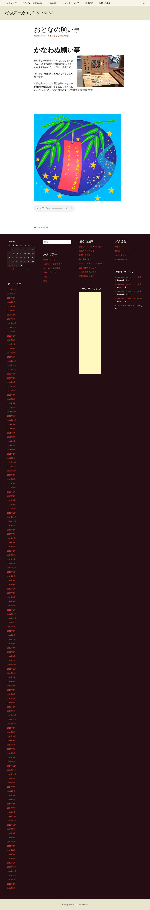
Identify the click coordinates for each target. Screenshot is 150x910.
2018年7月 (11, 584)
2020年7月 (11, 483)
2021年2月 (11, 454)
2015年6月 (11, 740)
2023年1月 (11, 357)
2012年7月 (11, 888)
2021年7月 (11, 433)
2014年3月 (11, 804)
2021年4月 (11, 445)
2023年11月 (12, 327)
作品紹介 (53, 3)
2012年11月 (12, 871)
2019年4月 (11, 546)
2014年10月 (12, 774)
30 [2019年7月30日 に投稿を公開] (17, 265)
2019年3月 (11, 551)
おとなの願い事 (57, 29)
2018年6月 (11, 589)
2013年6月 (11, 842)
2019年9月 (11, 525)
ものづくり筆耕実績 (51, 268)
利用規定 (89, 3)
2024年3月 (11, 310)
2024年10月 (12, 289)
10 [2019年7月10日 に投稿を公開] (21, 253)
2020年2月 (11, 504)
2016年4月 (11, 698)
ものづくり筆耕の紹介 (33, 3)
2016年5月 (11, 694)
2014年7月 (11, 787)
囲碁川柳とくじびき (87, 268)
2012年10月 (12, 875)
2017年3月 (11, 652)
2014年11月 (12, 770)
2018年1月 (11, 610)
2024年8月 (11, 298)
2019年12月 (12, 513)
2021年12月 (12, 412)
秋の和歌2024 (84, 259)
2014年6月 (11, 791)
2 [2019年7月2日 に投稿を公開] (17, 249)
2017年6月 (11, 639)
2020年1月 (11, 508)
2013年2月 (11, 858)
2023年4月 (11, 344)
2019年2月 (11, 555)
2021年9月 (11, 424)
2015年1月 (11, 761)
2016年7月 (11, 686)
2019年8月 (11, 530)
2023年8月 (11, 331)
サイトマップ (10, 3)
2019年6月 (11, 538)
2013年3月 (11, 854)
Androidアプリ (49, 260)
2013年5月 (11, 846)
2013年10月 (12, 825)
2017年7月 (11, 635)
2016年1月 (11, 711)
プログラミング (49, 272)
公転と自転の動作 (86, 251)
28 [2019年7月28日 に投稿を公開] (9, 265)
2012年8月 (11, 884)
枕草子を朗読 (84, 255)
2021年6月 (11, 437)
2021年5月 (11, 441)
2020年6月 (11, 487)
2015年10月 (12, 723)
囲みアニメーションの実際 (90, 263)
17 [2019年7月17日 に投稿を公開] (21, 257)
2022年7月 (11, 382)
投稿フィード (120, 251)
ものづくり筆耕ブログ (59, 36)
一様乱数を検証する (87, 272)
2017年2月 (11, 656)
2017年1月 (11, 660)
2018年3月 (11, 601)
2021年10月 (12, 420)
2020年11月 (12, 466)
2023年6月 (11, 336)
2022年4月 (11, 395)
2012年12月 (12, 867)
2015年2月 (11, 757)
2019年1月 (11, 559)
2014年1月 (11, 812)
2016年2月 (11, 707)
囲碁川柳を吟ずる (86, 276)
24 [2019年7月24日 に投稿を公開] (21, 261)
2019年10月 (12, 521)
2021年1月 (11, 458)
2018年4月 (11, 597)
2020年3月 (11, 500)
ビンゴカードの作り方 (124, 305)
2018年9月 (11, 576)
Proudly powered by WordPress (75, 904)
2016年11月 (12, 669)
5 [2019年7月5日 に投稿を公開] (28, 249)
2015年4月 (11, 749)
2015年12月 (12, 715)
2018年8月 (11, 580)
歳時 (45, 281)
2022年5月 (11, 390)
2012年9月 (11, 879)
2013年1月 (11, 863)
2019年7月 (11, 534)
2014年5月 (11, 795)
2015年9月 (11, 728)
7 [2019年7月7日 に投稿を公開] (9, 253)
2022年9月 (11, 374)
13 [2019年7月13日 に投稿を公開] (33, 253)
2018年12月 (12, 563)
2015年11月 (12, 719)
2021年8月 (11, 428)
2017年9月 (11, 627)
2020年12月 (12, 462)
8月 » (29, 269)
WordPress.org (121, 259)
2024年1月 (11, 319)
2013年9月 (11, 829)
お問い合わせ (105, 3)
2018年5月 (11, 593)
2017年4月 (11, 648)
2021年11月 (12, 416)
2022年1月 (11, 407)
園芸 (45, 276)
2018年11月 (12, 568)
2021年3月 (11, 449)
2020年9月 (11, 475)
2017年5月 (11, 643)
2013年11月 (12, 820)
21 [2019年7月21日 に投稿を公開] (9, 261)
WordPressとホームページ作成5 (128, 277)
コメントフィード (122, 255)
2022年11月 (12, 365)
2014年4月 (11, 799)
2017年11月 (12, 618)
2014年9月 (11, 778)
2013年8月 (11, 833)
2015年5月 (11, 745)
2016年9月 (11, 677)
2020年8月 (11, 479)
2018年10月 (12, 572)
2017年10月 (12, 622)
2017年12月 (12, 614)
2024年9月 (11, 293)
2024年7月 (11, 302)
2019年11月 (12, 517)
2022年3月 (11, 399)
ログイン (119, 246)
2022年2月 (11, 403)
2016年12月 (12, 664)
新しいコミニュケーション (90, 246)
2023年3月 (11, 348)
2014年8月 (11, 782)
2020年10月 (12, 471)
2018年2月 (11, 605)
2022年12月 (12, 361)
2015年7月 (11, 736)
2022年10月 (12, 369)
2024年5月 (11, 306)
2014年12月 (12, 766)
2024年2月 (11, 315)
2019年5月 (11, 542)
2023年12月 (12, 323)
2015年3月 (11, 753)
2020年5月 (11, 492)
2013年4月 (11, 850)
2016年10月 (12, 673)
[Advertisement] (90, 333)
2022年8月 (11, 378)
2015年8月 (11, 732)
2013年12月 (12, 816)
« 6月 (13, 269)
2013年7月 (11, 837)
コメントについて (71, 3)
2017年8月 (11, 631)
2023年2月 (11, 353)
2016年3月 (11, 702)
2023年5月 (11, 340)
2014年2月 (11, 808)
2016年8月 (11, 681)
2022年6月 (11, 386)
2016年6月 (11, 690)
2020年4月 (11, 496)
